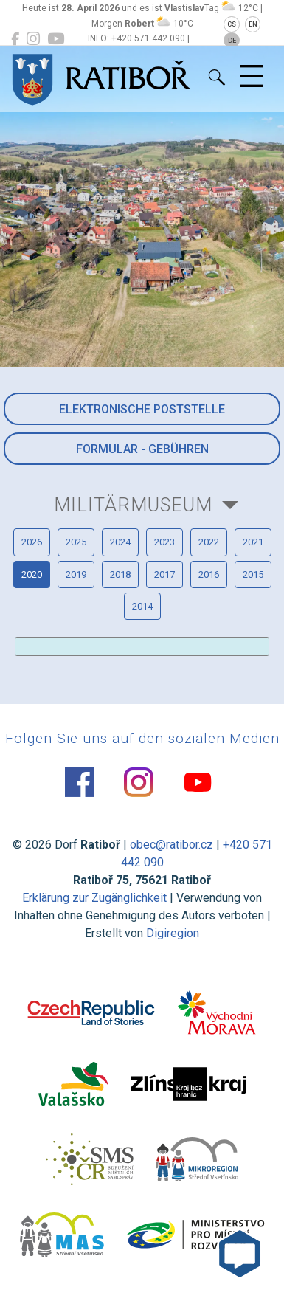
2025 (76, 542)
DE (232, 40)
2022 (208, 542)
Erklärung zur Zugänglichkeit (94, 898)
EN (253, 24)
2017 (164, 574)
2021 (253, 542)
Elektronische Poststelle (142, 409)
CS (231, 24)
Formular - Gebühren (142, 449)
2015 (253, 574)
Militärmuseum (133, 505)
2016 (208, 574)
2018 (120, 574)
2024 (120, 542)
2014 (142, 606)
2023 (164, 542)
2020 (31, 574)
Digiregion (172, 933)
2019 (76, 574)
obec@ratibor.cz (171, 845)
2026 (31, 542)
